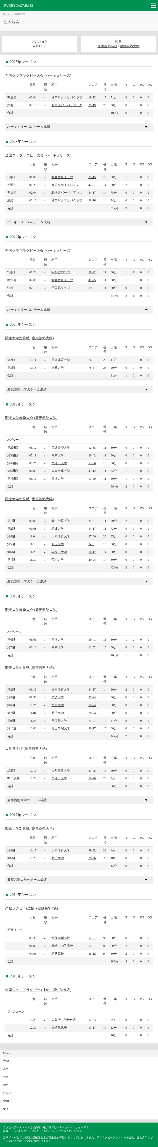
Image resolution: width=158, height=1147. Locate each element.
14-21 (92, 720)
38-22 (92, 272)
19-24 (92, 705)
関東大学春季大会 (19, 418)
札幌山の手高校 (62, 945)
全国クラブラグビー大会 (24, 75)
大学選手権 (14, 749)
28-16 (92, 200)
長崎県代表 (59, 1027)
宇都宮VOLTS (61, 272)
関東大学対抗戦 (17, 338)
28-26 (92, 858)
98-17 (92, 728)
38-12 (92, 953)
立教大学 (57, 367)
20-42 (92, 455)
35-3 (91, 520)
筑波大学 (57, 528)
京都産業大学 (60, 770)
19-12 (92, 97)
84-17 (92, 689)
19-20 (92, 778)
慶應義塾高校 (107, 46)
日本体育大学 (60, 360)
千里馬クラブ (60, 288)
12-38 (92, 447)
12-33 (92, 1019)
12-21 (92, 938)
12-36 (92, 463)
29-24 (92, 559)
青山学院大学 (60, 520)
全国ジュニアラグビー (22, 990)
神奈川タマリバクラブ (66, 97)
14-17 (92, 528)
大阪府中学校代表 (63, 1019)
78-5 (91, 367)
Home (6, 14)
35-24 (92, 697)
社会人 (7, 1093)
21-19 (92, 105)
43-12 (92, 470)
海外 (6, 1085)
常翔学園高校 (60, 938)
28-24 (92, 713)
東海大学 (57, 478)
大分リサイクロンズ (65, 185)
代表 (6, 1077)
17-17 (92, 1027)
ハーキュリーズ (58, 75)
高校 (6, 1069)
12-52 (92, 647)
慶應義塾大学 (129, 46)
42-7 (91, 185)
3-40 (91, 544)
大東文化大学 (60, 470)
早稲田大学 (59, 463)
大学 (6, 1061)
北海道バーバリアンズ (66, 105)
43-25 (92, 770)
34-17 (92, 192)
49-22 (92, 850)
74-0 (91, 360)
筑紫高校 (57, 953)
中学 (6, 1101)
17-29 (92, 478)
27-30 (92, 536)
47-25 (92, 280)
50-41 (92, 639)
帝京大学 (57, 455)
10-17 (92, 552)
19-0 (91, 288)
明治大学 (57, 544)
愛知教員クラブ (62, 177)
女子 (6, 1109)
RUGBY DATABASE (18, 5)
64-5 (91, 945)
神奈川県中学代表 (56, 990)
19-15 (92, 177)
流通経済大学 (60, 447)
